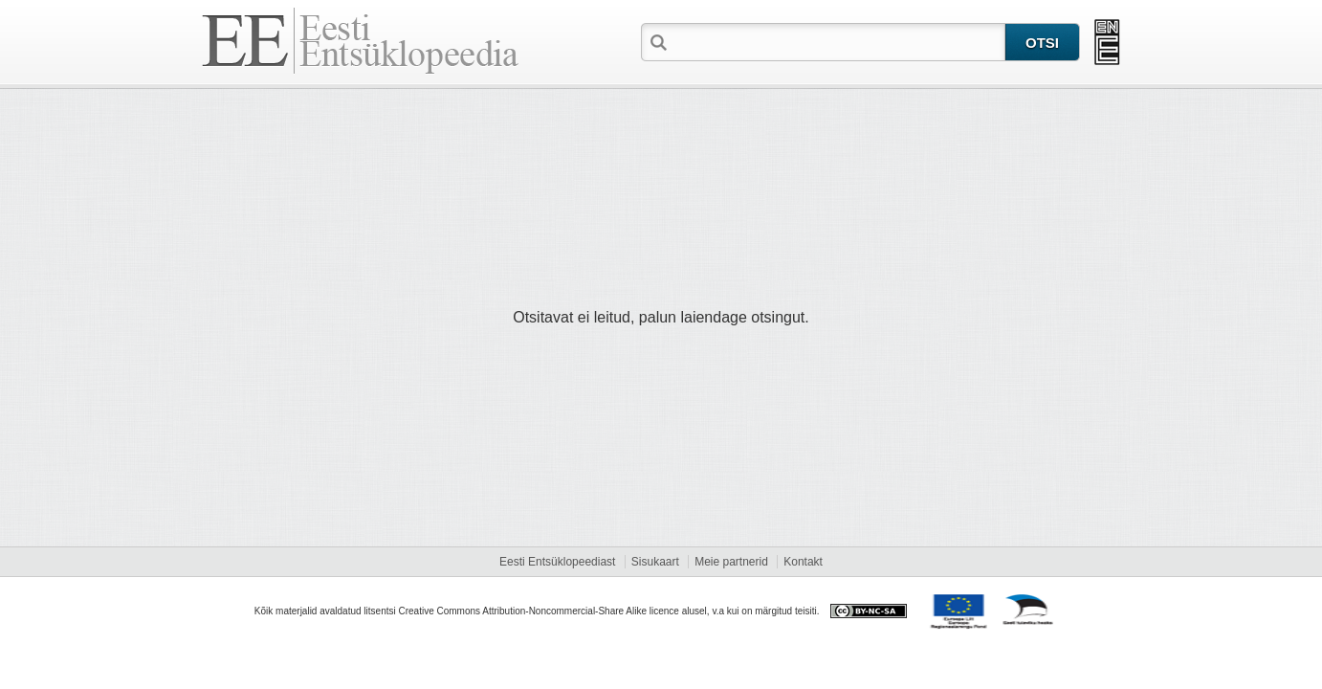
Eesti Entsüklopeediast (557, 561)
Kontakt (803, 561)
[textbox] (838, 41)
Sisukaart (655, 561)
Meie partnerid (731, 561)
